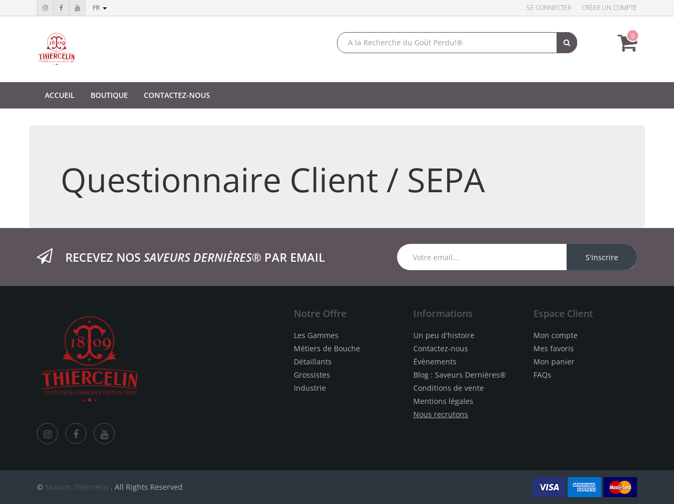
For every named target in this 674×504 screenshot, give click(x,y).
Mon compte (555, 335)
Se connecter (549, 7)
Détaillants (313, 362)
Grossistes (312, 375)
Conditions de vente (448, 388)
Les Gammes (316, 335)
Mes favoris (553, 348)
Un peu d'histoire (443, 335)
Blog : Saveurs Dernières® (459, 375)
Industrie (310, 388)
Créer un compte (609, 7)
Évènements (435, 362)
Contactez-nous (440, 348)
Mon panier (553, 362)
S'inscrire (602, 257)
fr (100, 7)
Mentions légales (443, 401)
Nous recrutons (440, 414)
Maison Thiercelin (76, 487)
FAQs (542, 375)
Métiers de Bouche (327, 348)
